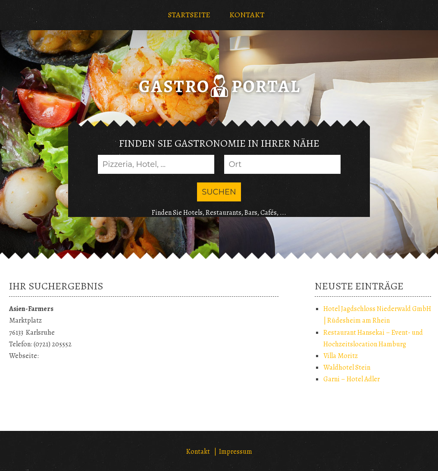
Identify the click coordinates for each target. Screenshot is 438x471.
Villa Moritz (340, 356)
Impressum (235, 451)
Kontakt (198, 451)
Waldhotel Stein (346, 367)
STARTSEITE (189, 14)
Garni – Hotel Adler (351, 379)
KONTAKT (246, 14)
